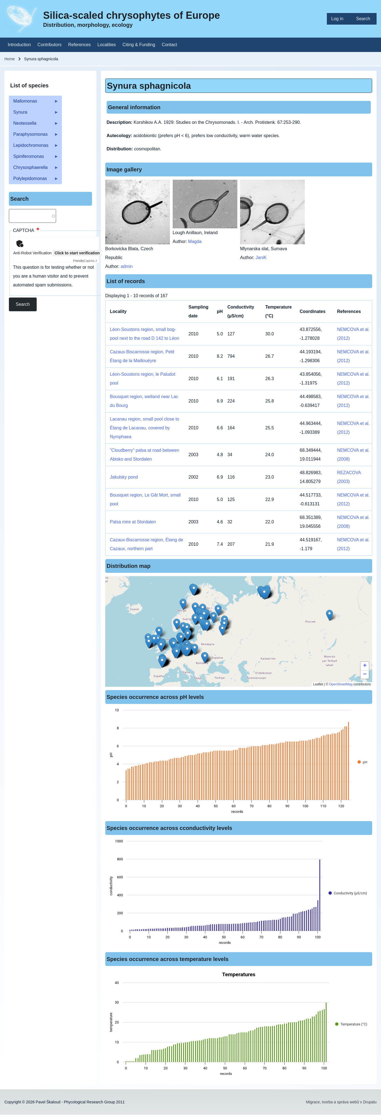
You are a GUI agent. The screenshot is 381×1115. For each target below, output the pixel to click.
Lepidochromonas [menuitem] (34, 147)
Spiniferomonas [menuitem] (34, 158)
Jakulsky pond (124, 477)
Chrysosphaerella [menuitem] (34, 169)
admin (127, 266)
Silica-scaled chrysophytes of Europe (131, 15)
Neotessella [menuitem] (34, 125)
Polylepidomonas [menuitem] (34, 180)
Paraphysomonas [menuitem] (34, 136)
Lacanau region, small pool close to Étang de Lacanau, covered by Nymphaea (144, 428)
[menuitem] (339, 19)
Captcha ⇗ (85, 260)
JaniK (261, 257)
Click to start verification (76, 253)
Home (9, 59)
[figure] (238, 762)
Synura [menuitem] (34, 114)
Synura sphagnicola (149, 86)
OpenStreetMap (341, 684)
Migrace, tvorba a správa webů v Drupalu (341, 1102)
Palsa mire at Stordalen (133, 521)
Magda (195, 241)
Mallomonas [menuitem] (34, 103)
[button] (206, 625)
